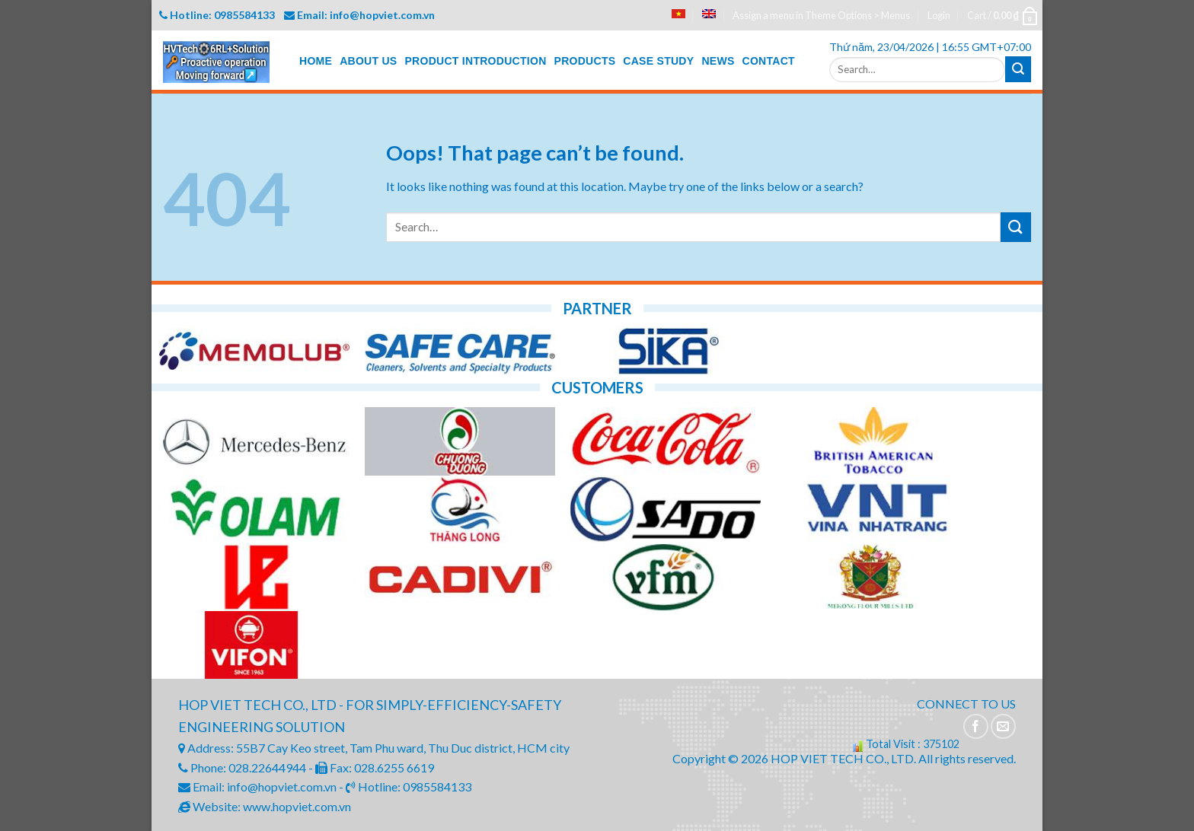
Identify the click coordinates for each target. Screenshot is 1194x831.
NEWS (717, 61)
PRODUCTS (585, 61)
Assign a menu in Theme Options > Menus (821, 15)
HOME (315, 61)
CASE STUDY (658, 61)
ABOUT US (368, 61)
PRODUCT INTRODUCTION (475, 61)
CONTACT (768, 61)
